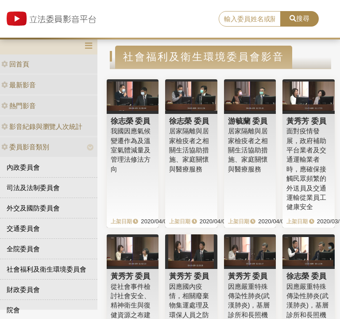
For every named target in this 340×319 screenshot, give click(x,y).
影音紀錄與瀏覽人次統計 (41, 126)
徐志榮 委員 (131, 121)
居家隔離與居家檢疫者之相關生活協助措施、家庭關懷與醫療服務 (189, 150)
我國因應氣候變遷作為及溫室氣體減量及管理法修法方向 (131, 150)
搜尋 (299, 18)
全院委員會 (23, 249)
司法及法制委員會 (33, 187)
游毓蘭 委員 (248, 121)
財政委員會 (23, 289)
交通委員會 (23, 228)
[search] (250, 19)
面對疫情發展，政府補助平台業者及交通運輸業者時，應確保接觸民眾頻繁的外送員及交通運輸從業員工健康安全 (306, 168)
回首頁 (15, 64)
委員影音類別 (25, 147)
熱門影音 (18, 105)
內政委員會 (23, 167)
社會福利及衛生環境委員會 (46, 269)
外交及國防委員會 (33, 208)
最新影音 (18, 85)
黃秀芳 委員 (306, 121)
